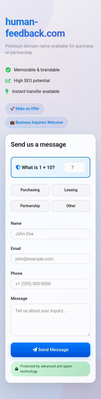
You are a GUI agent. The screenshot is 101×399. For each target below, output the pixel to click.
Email (16, 248)
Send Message (50, 350)
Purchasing (30, 190)
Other (71, 206)
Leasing (71, 190)
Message (19, 298)
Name (16, 223)
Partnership (30, 206)
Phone (16, 273)
